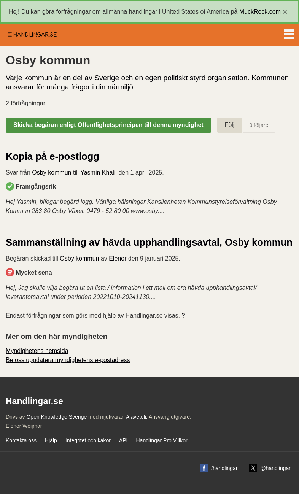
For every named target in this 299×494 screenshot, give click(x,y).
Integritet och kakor (88, 440)
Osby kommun (51, 172)
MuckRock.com (260, 11)
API (123, 440)
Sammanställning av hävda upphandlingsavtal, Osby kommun (149, 242)
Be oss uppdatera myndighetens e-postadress (68, 360)
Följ (230, 125)
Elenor (117, 258)
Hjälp (51, 440)
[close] (285, 12)
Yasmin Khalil (98, 172)
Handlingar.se (32, 34)
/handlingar (224, 468)
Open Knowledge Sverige (56, 417)
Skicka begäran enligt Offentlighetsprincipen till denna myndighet (108, 125)
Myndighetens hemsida (37, 351)
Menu (289, 32)
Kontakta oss (21, 440)
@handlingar (275, 468)
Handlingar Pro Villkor (161, 440)
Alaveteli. (137, 417)
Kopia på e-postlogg (52, 156)
